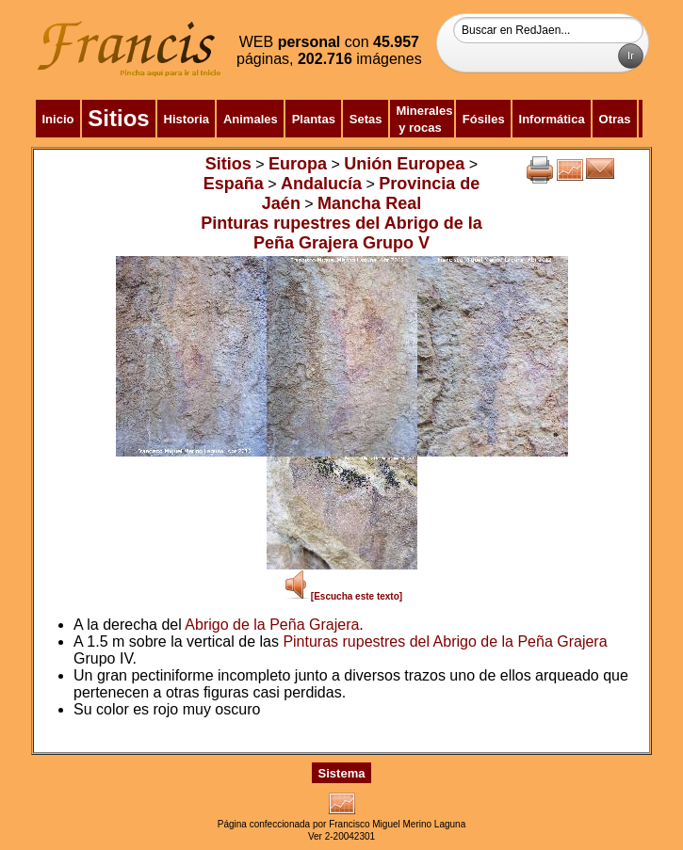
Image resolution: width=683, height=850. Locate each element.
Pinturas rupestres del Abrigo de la (400, 641)
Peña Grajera (562, 641)
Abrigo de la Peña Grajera (272, 625)
